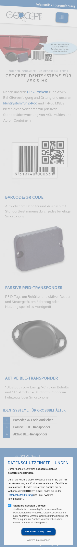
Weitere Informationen (38, 540)
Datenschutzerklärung (20, 494)
